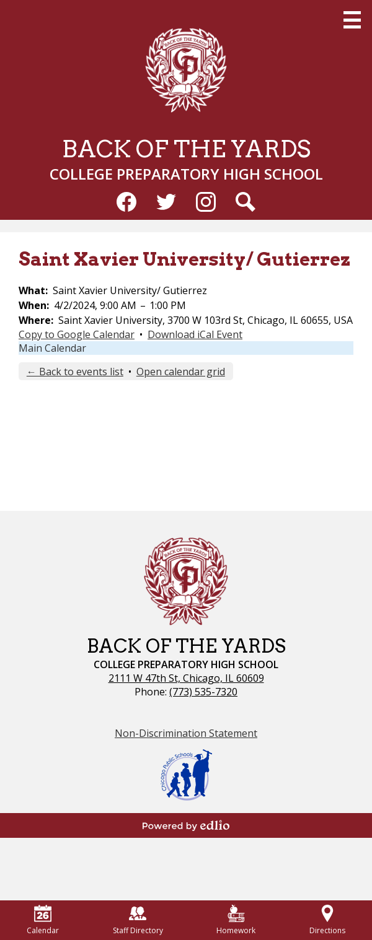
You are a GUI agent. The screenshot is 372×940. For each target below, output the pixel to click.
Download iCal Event (195, 334)
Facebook (126, 204)
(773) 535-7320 (203, 691)
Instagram (206, 204)
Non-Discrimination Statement (186, 733)
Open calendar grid (180, 371)
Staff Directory (138, 920)
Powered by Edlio (186, 825)
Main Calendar (52, 348)
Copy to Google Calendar (77, 334)
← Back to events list (75, 371)
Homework (235, 920)
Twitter (166, 204)
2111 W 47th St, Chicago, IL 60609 (186, 678)
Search (245, 204)
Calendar (43, 920)
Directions (327, 920)
